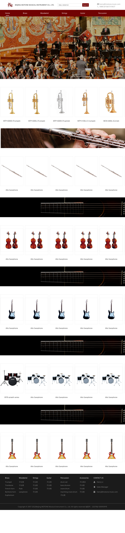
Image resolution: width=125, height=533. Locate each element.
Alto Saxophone (12, 190)
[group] (11, 104)
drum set (63, 482)
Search (85, 5)
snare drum (64, 488)
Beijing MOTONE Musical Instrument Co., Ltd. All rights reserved (61, 507)
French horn (9, 488)
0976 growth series (11, 397)
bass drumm (65, 485)
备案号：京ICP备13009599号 (96, 507)
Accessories (84, 478)
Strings (35, 478)
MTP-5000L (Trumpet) (36, 121)
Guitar (49, 478)
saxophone (23, 492)
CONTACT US (98, 478)
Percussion (64, 478)
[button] (12, 47)
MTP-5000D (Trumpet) (11, 121)
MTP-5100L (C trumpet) (86, 121)
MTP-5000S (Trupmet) (61, 121)
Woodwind (23, 478)
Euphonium (9, 495)
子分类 (21, 482)
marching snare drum (68, 492)
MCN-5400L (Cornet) (111, 121)
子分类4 (83, 482)
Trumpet (8, 482)
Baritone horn (10, 492)
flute (21, 488)
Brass (7, 478)
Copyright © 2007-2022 (27, 507)
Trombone (9, 485)
